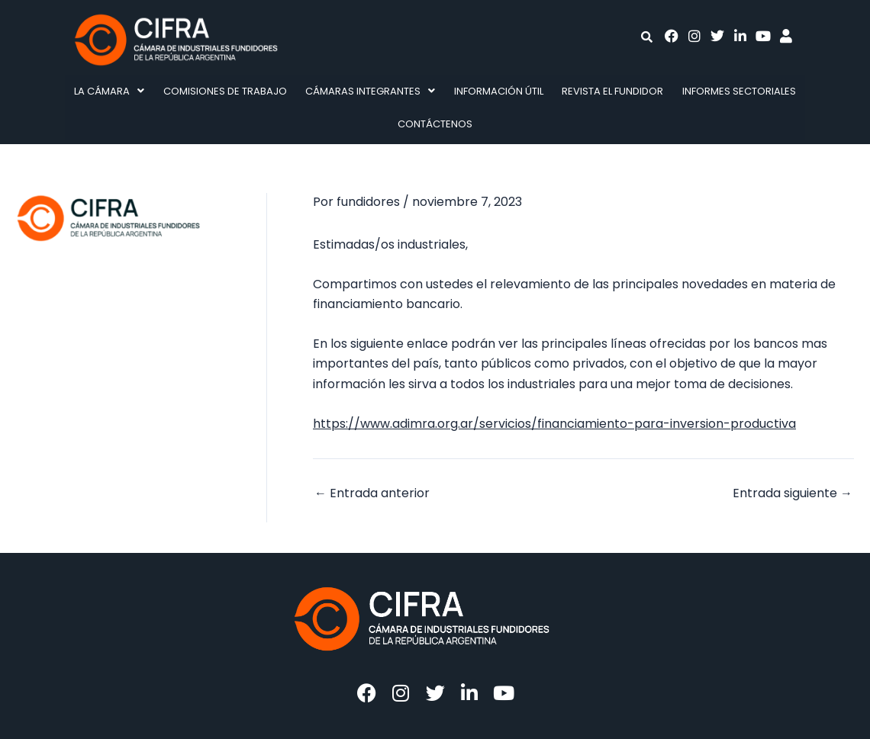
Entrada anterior (372, 493)
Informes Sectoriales (739, 91)
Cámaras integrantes (370, 91)
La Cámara (109, 91)
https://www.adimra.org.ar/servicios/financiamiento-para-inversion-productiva (554, 423)
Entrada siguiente (792, 493)
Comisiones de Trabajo (225, 91)
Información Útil (498, 91)
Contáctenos (435, 124)
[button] (109, 91)
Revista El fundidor (612, 91)
